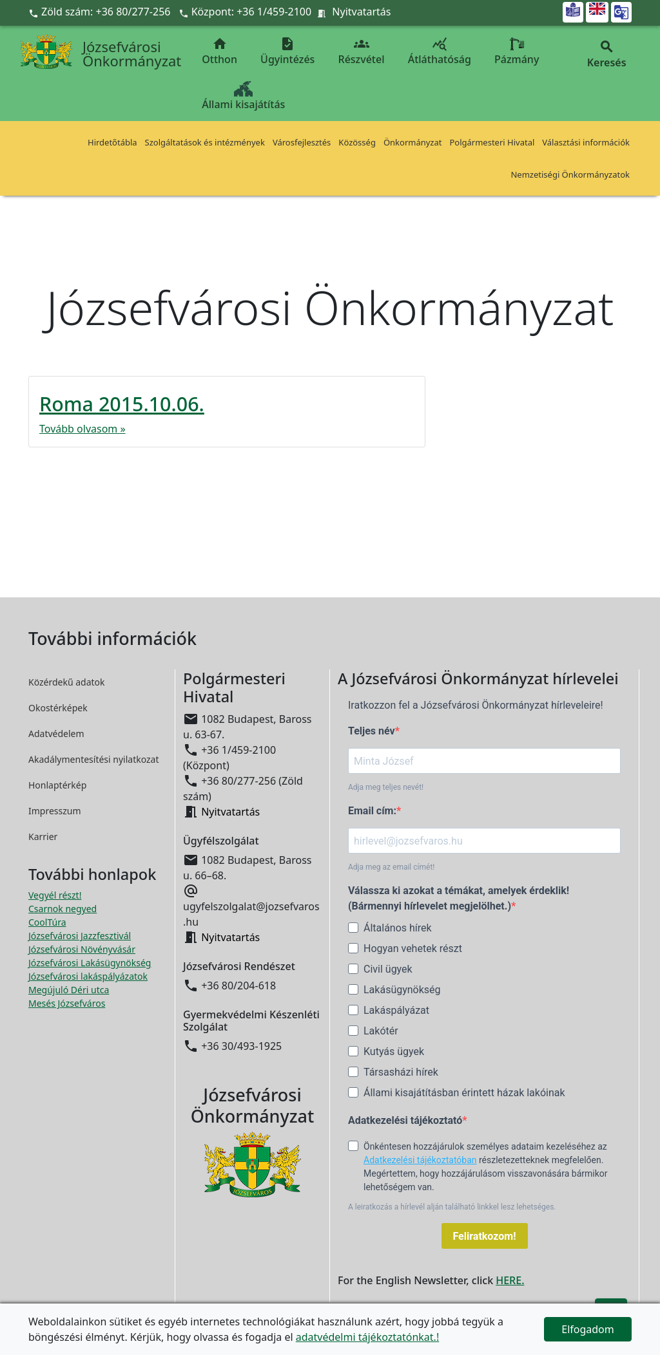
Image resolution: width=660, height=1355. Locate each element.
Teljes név (371, 731)
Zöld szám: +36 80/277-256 (100, 12)
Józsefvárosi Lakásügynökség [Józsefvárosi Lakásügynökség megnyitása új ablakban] (89, 963)
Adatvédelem (56, 733)
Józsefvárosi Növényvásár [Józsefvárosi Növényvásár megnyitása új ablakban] (81, 949)
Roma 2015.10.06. (121, 403)
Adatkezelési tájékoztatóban (420, 1160)
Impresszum (54, 811)
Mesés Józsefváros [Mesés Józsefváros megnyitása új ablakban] (66, 1003)
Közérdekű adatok (66, 682)
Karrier (42, 836)
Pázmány (516, 51)
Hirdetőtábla (112, 142)
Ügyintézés (287, 51)
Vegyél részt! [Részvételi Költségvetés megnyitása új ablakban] (54, 895)
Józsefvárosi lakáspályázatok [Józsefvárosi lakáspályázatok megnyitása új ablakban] (88, 976)
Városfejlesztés (302, 142)
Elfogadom (587, 1329)
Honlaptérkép (57, 785)
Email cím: (372, 811)
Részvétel (361, 51)
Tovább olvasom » (82, 429)
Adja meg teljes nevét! (385, 787)
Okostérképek (58, 708)
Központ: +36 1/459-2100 (251, 12)
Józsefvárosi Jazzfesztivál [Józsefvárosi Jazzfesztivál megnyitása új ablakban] (79, 936)
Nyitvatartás (361, 12)
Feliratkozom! (484, 1236)
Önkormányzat (412, 142)
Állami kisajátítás (243, 96)
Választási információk (586, 142)
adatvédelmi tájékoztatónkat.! (367, 1337)
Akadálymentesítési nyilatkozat (93, 759)
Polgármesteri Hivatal (491, 142)
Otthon (219, 51)
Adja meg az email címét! (391, 867)
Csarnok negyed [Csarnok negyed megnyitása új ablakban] (62, 908)
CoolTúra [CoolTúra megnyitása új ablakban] (47, 922)
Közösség (357, 142)
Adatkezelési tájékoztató (405, 1120)
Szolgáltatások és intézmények (205, 142)
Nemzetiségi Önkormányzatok (570, 174)
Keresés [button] (606, 54)
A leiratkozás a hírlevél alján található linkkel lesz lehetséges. (452, 1206)
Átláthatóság (439, 51)
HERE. (510, 1280)
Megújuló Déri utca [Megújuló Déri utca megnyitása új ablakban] (68, 990)
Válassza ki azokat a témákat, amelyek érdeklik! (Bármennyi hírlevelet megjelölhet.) (458, 898)
